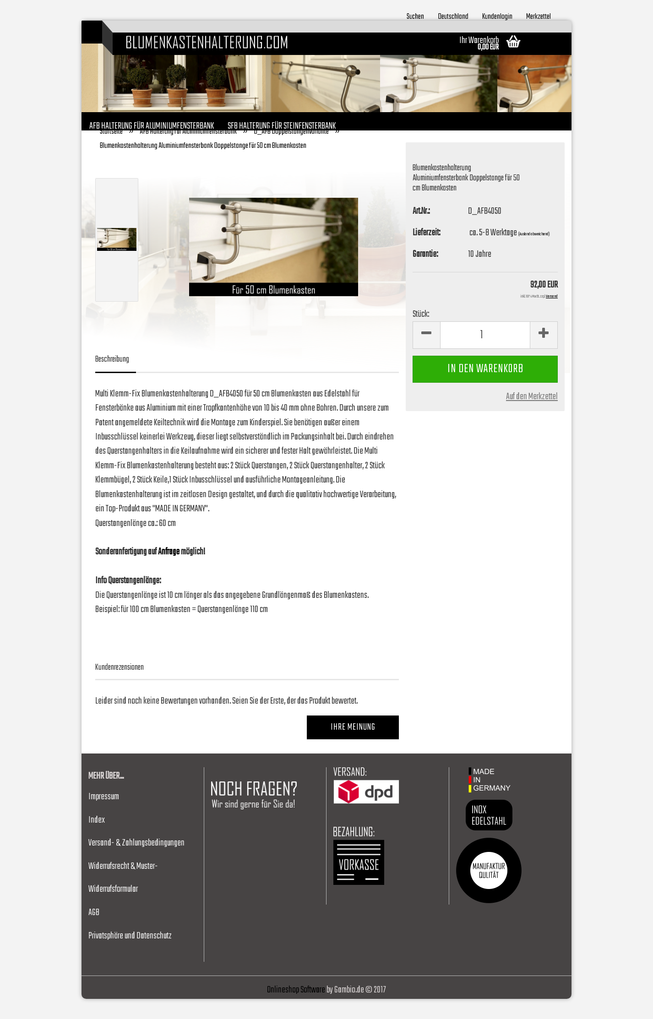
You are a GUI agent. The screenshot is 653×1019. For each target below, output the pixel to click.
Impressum (103, 817)
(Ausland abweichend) (534, 254)
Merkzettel (538, 16)
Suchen (415, 16)
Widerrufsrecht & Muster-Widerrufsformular (123, 898)
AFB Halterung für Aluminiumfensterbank (151, 124)
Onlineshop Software (296, 1010)
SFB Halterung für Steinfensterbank (282, 124)
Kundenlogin (497, 16)
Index (96, 840)
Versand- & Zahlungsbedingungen (136, 863)
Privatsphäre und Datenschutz (130, 956)
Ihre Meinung (353, 748)
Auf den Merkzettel (532, 417)
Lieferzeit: (426, 253)
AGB (93, 933)
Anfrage (169, 572)
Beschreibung (112, 379)
